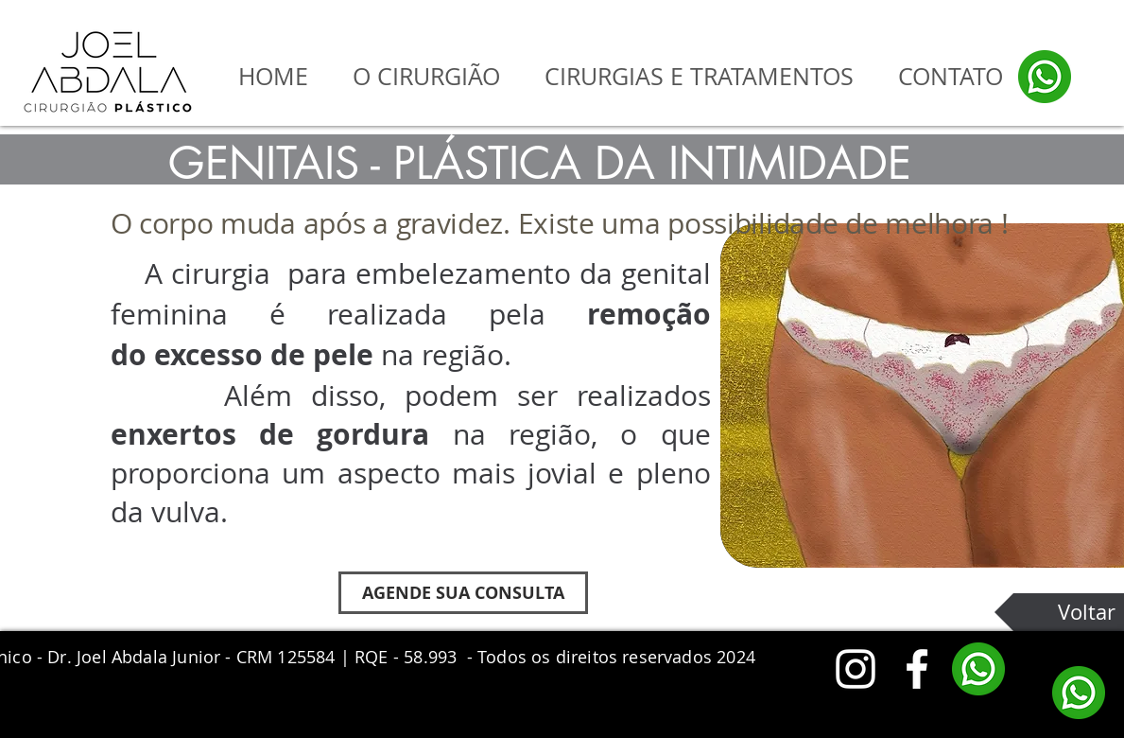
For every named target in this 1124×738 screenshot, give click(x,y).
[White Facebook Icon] (917, 668)
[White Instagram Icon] (855, 668)
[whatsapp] (1044, 76)
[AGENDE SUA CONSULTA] (463, 592)
